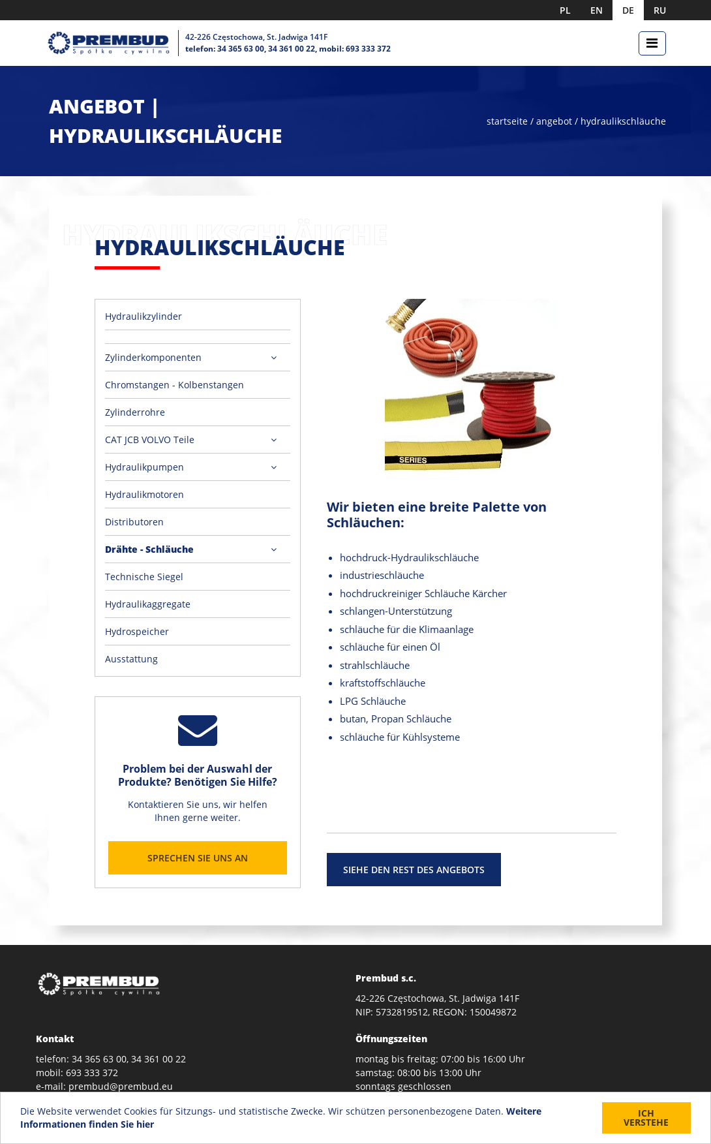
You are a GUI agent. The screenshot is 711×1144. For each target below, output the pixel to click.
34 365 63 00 (240, 48)
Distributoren (134, 522)
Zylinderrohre (135, 412)
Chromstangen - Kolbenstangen (174, 385)
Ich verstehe (646, 1118)
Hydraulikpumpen (144, 467)
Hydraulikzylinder (143, 316)
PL (565, 10)
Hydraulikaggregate (147, 604)
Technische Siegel (144, 576)
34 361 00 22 (291, 48)
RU (660, 10)
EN (596, 10)
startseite (508, 121)
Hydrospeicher (137, 631)
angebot (554, 121)
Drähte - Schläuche (149, 549)
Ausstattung (131, 659)
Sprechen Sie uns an (197, 858)
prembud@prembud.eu (120, 1086)
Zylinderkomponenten (153, 357)
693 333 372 (368, 48)
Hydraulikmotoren (144, 494)
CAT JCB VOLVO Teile (149, 439)
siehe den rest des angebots (414, 869)
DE (628, 10)
